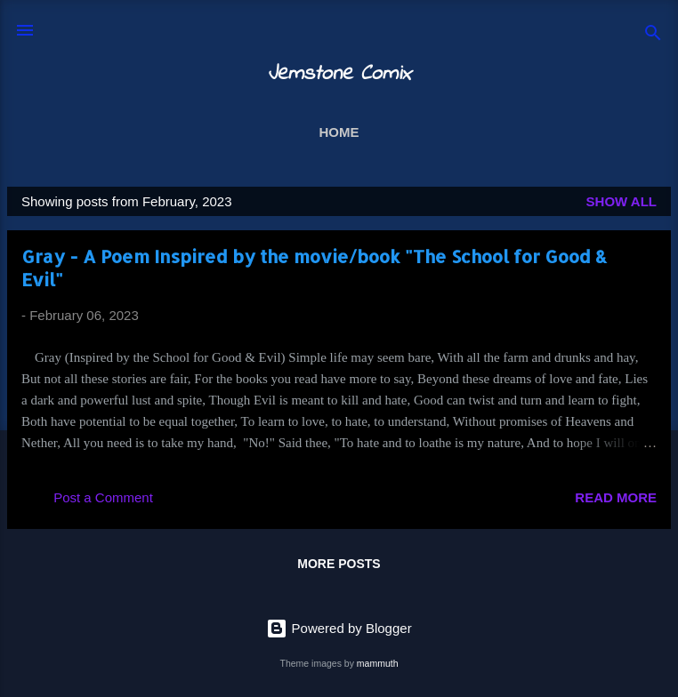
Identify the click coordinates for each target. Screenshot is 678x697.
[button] (646, 258)
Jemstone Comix (339, 74)
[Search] (653, 36)
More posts (338, 564)
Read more (616, 497)
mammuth (378, 663)
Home (339, 132)
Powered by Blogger (338, 628)
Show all (621, 201)
